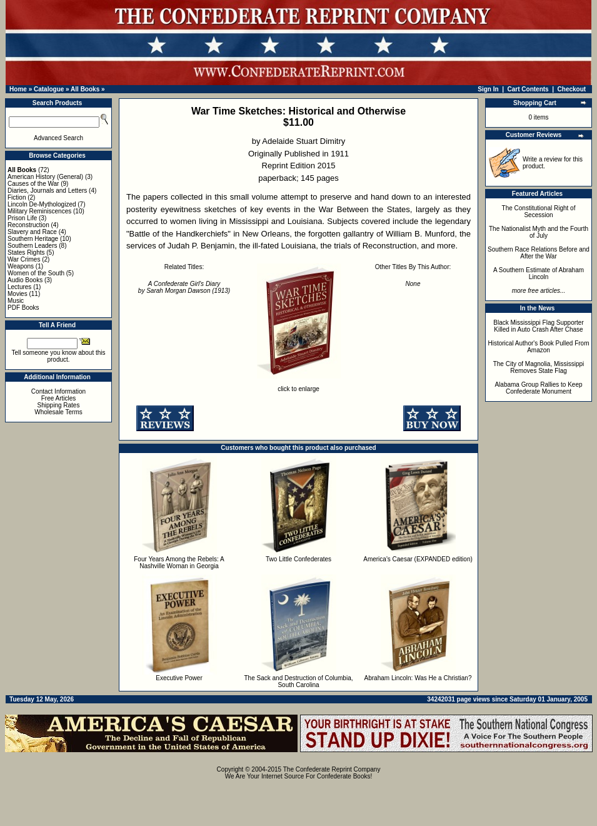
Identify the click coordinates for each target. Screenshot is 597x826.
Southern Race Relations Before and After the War (538, 253)
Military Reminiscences (39, 211)
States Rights (26, 252)
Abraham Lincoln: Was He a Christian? (418, 678)
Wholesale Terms (58, 412)
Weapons (21, 266)
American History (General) (45, 176)
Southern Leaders (33, 245)
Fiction (17, 197)
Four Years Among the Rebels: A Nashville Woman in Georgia (179, 562)
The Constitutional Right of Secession (539, 211)
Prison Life (22, 218)
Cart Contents (528, 89)
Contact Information (58, 391)
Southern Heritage (33, 238)
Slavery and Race (32, 231)
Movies (18, 293)
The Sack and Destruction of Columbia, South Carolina (298, 681)
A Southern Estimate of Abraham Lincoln (538, 273)
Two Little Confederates (298, 559)
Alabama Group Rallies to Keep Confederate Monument (538, 388)
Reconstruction (28, 225)
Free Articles (58, 398)
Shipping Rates (59, 405)
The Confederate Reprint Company (332, 769)
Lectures (19, 286)
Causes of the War (33, 183)
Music (16, 300)
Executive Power (179, 678)
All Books (85, 89)
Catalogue (49, 89)
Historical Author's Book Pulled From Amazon (538, 347)
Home (18, 89)
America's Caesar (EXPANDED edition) (418, 559)
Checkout (572, 89)
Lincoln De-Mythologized (42, 204)
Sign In (488, 89)
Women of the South (36, 273)
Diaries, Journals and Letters (47, 190)
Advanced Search (58, 138)
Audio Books (25, 280)
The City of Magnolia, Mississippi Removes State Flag (538, 367)
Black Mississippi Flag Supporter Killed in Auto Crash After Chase (538, 326)
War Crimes (24, 259)
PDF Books (23, 307)
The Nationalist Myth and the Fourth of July (538, 232)
